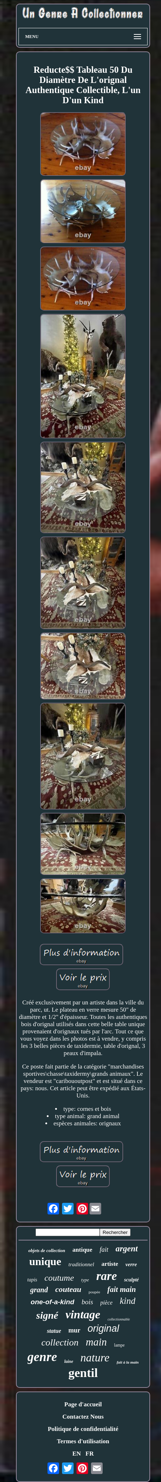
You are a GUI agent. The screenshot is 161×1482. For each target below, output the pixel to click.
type (85, 1279)
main (96, 1342)
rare (106, 1275)
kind (127, 1301)
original (103, 1328)
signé (47, 1315)
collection (60, 1342)
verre (131, 1264)
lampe (119, 1345)
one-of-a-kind (52, 1302)
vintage (83, 1314)
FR (90, 1453)
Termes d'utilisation (83, 1441)
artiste (110, 1263)
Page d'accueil (83, 1404)
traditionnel (81, 1264)
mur (74, 1330)
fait (104, 1249)
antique (82, 1249)
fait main (121, 1289)
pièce (106, 1303)
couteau (68, 1289)
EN (76, 1453)
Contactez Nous (83, 1416)
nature (95, 1357)
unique (45, 1261)
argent (127, 1248)
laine (68, 1361)
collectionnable (119, 1319)
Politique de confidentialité (83, 1429)
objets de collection (46, 1250)
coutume (59, 1277)
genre (42, 1357)
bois (87, 1302)
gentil (83, 1373)
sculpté (131, 1279)
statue (54, 1331)
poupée (94, 1292)
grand (39, 1290)
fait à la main (128, 1362)
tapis (32, 1279)
